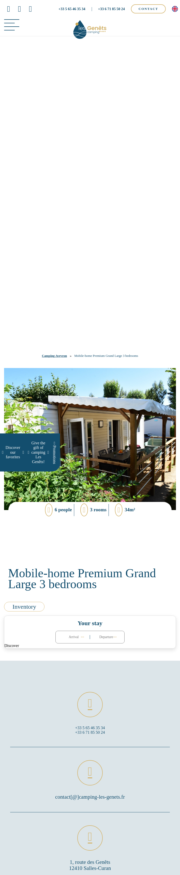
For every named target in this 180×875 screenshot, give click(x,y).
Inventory (24, 606)
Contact (148, 9)
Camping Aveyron (54, 356)
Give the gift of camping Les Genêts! (38, 452)
